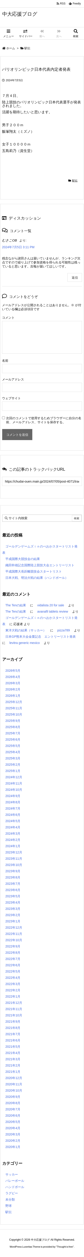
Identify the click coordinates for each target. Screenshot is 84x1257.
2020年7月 (12, 1109)
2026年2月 (12, 689)
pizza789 (63, 630)
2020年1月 (12, 1147)
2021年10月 (13, 1015)
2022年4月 (12, 977)
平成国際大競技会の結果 (22, 559)
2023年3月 (12, 909)
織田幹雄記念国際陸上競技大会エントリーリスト (39, 565)
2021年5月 (12, 1046)
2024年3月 (12, 833)
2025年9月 (12, 721)
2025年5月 (12, 746)
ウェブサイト (11, 398)
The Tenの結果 (15, 605)
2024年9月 (12, 796)
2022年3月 (12, 984)
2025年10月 (13, 714)
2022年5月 (12, 971)
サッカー (11, 1174)
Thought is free (65, 1246)
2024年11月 (13, 783)
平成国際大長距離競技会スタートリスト (33, 571)
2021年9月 (12, 1021)
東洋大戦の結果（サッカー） (25, 630)
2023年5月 (12, 896)
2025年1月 (12, 771)
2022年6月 (12, 965)
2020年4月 (12, 1128)
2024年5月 (12, 821)
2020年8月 (12, 1103)
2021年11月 (13, 1009)
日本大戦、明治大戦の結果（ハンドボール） (36, 577)
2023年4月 (12, 902)
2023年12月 (13, 852)
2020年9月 (12, 1097)
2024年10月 (13, 789)
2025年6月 (12, 739)
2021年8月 (12, 1028)
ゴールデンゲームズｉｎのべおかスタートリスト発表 (40, 549)
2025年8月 (12, 727)
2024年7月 (12, 808)
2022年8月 (12, 952)
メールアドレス (13, 379)
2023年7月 (12, 883)
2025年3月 (12, 758)
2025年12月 (13, 702)
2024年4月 (12, 827)
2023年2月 (12, 915)
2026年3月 (12, 683)
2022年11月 (13, 934)
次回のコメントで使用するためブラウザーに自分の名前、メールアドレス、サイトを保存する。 (43, 420)
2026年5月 (12, 670)
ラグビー (11, 1193)
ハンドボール (14, 1187)
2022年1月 (12, 996)
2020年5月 (12, 1122)
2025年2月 (12, 764)
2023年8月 (12, 877)
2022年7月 (12, 959)
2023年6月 (12, 890)
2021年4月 (12, 1053)
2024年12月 (13, 777)
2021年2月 (12, 1065)
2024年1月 (12, 846)
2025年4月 (12, 752)
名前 (5, 360)
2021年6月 (12, 1040)
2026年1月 (12, 695)
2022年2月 (12, 990)
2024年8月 (12, 802)
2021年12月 (13, 1003)
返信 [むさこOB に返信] (75, 277)
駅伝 (27, 48)
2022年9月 (12, 946)
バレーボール (14, 1180)
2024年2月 (12, 840)
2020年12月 (13, 1078)
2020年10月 (13, 1090)
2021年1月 (12, 1071)
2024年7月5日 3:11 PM (18, 247)
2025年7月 (12, 733)
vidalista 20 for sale (50, 605)
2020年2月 (12, 1140)
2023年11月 (13, 858)
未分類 (10, 1199)
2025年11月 (13, 708)
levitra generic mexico (24, 643)
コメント (8, 317)
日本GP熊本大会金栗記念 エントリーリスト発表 (40, 636)
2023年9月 (12, 871)
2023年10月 (13, 865)
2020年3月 (12, 1134)
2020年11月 (13, 1084)
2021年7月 (12, 1034)
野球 (8, 1206)
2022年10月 (13, 940)
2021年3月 (12, 1059)
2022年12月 (13, 927)
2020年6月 (12, 1115)
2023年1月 (12, 921)
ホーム (10, 48)
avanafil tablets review (52, 611)
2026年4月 (12, 677)
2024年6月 (12, 815)
